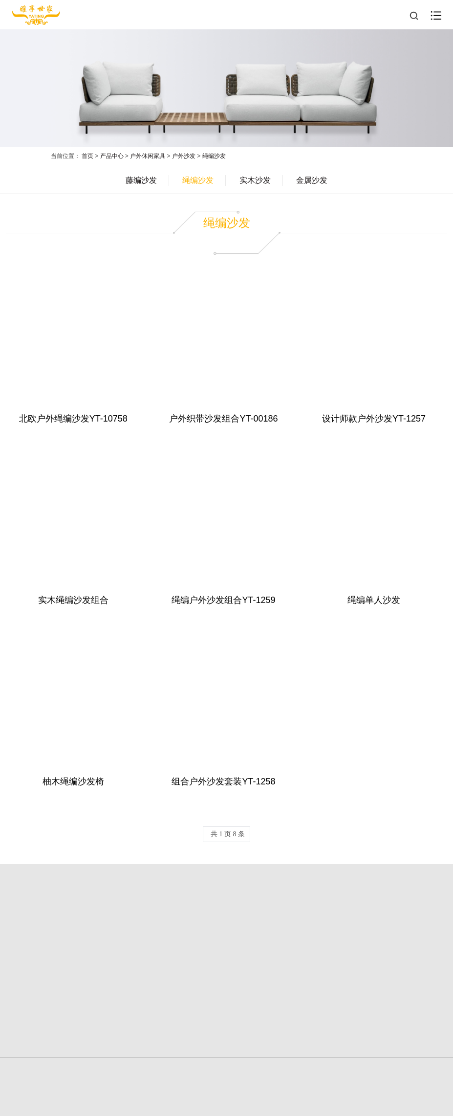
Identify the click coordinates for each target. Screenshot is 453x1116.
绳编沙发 (214, 156)
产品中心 (112, 156)
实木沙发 (255, 180)
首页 (87, 156)
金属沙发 (311, 180)
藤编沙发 (141, 180)
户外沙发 (183, 156)
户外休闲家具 (147, 156)
